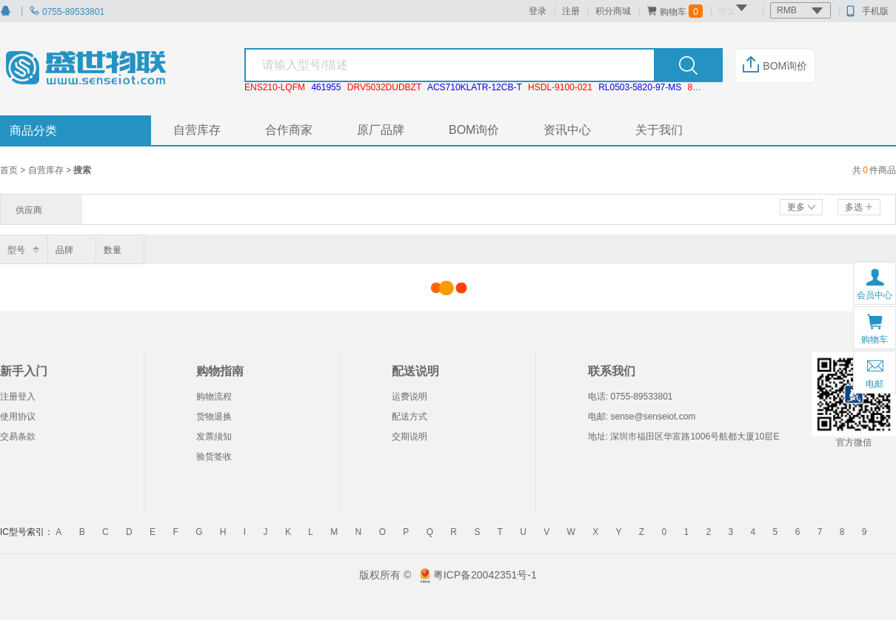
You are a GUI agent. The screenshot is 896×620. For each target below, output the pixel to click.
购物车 (674, 11)
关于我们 (659, 130)
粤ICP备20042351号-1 (485, 575)
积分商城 (613, 11)
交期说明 (409, 436)
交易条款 (18, 436)
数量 (112, 250)
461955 (326, 87)
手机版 (867, 11)
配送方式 (409, 416)
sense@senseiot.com (652, 416)
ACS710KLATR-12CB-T (474, 87)
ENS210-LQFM (274, 87)
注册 (571, 11)
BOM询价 (775, 66)
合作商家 (288, 130)
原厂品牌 (380, 130)
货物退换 (214, 416)
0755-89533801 (66, 12)
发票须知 (214, 436)
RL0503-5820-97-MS (639, 87)
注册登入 (18, 396)
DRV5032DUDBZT (384, 87)
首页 (10, 170)
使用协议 (18, 416)
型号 (16, 250)
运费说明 (409, 396)
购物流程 (214, 396)
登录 (537, 11)
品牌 (64, 250)
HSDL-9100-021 (560, 87)
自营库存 (197, 130)
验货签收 (214, 456)
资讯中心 (567, 130)
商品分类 (33, 130)
